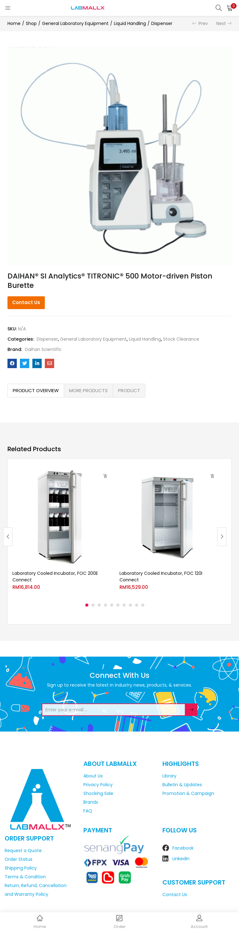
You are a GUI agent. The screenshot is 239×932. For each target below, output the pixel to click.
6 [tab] (118, 605)
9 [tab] (136, 605)
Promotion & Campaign (188, 793)
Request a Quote (23, 850)
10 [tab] (142, 605)
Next (221, 23)
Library (169, 776)
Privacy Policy (98, 785)
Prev (203, 23)
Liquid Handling (130, 23)
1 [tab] (86, 605)
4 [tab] (105, 605)
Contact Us (26, 302)
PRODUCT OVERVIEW (36, 390)
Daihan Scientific (43, 349)
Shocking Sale (98, 793)
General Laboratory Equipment (75, 23)
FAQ (87, 811)
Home (14, 23)
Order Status (18, 859)
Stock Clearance (181, 339)
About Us (93, 776)
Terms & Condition (25, 877)
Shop (31, 23)
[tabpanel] (61, 531)
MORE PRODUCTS (88, 390)
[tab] (35, 390)
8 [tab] (130, 605)
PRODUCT (129, 390)
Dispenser (161, 23)
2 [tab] (93, 605)
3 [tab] (99, 605)
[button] (229, 8)
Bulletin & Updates (182, 785)
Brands (90, 802)
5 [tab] (111, 605)
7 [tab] (124, 605)
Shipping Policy (21, 868)
